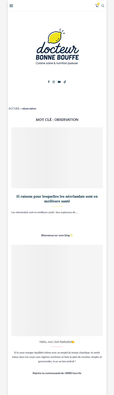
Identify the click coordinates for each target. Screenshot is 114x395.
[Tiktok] (65, 82)
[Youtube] (59, 82)
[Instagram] (54, 82)
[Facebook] (48, 82)
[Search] (103, 5)
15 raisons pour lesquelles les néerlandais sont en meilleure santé (57, 198)
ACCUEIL (14, 108)
